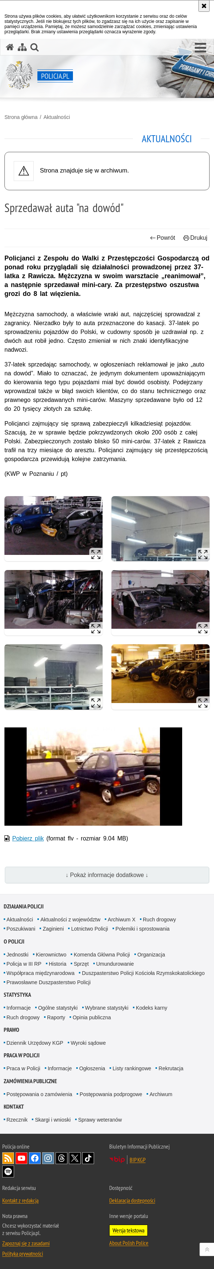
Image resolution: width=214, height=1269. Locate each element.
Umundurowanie (115, 964)
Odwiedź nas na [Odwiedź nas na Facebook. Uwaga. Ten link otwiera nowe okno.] (35, 1158)
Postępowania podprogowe (111, 1094)
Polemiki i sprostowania (143, 929)
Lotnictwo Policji (89, 929)
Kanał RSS (8, 1158)
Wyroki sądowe (88, 1043)
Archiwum (161, 1094)
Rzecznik (17, 1120)
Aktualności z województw (70, 919)
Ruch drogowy (159, 919)
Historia (57, 964)
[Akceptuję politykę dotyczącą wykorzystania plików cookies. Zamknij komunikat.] (204, 6)
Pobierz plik (28, 838)
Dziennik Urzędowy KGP (35, 1043)
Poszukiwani (21, 929)
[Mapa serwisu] (22, 47)
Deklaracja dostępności (132, 1200)
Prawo (11, 1030)
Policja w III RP (24, 964)
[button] (200, 48)
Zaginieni (53, 929)
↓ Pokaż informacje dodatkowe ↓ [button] (107, 875)
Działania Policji (24, 906)
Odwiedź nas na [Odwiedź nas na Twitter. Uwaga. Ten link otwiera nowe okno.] (75, 1158)
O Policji (14, 941)
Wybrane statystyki (106, 1008)
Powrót (162, 238)
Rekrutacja (170, 1068)
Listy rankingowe (132, 1068)
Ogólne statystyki (58, 1008)
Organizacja (151, 955)
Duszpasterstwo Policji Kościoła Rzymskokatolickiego (143, 973)
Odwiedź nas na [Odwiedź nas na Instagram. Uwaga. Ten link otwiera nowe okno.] (48, 1158)
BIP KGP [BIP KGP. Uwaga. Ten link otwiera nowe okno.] (138, 1159)
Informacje (19, 1008)
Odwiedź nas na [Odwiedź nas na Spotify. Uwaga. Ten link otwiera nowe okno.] (8, 1171)
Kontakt (14, 1107)
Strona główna (21, 117)
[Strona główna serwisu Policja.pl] (10, 47)
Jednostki (18, 955)
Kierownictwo (51, 955)
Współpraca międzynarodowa (41, 973)
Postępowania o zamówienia (39, 1094)
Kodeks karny (151, 1008)
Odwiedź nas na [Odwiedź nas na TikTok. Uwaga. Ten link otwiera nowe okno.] (88, 1158)
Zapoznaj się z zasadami (26, 1243)
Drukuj (195, 238)
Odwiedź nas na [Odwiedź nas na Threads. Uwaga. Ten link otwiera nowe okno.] (61, 1158)
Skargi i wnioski (52, 1120)
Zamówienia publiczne (30, 1081)
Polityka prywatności (22, 1253)
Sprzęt (81, 964)
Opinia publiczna (92, 1017)
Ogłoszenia (92, 1068)
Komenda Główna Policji (102, 955)
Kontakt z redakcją (20, 1200)
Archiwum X (122, 919)
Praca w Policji (22, 1055)
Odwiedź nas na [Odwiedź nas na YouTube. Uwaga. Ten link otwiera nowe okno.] (21, 1158)
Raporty (56, 1017)
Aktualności (56, 117)
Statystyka (17, 995)
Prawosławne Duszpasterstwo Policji (49, 982)
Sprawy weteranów (100, 1120)
